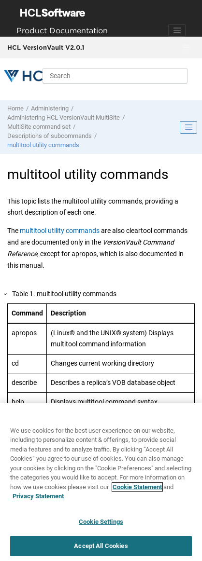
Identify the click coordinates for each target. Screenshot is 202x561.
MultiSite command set (39, 126)
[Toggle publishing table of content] (188, 127)
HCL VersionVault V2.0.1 (45, 47)
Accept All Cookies (101, 545)
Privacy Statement (38, 496)
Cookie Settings (101, 521)
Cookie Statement (137, 487)
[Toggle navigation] (177, 30)
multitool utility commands (43, 145)
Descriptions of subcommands (49, 135)
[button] (6, 294)
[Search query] (115, 75)
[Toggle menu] (186, 47)
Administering (50, 108)
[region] (101, 482)
